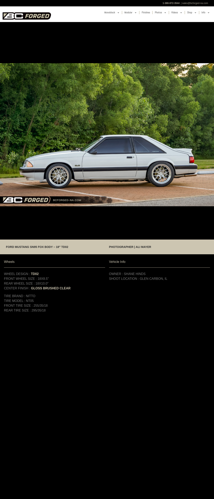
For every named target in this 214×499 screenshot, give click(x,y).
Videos (176, 12)
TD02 (35, 274)
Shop (192, 12)
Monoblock (112, 12)
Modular (130, 12)
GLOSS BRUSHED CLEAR (51, 288)
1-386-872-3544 (171, 3)
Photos (161, 12)
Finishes (146, 12)
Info (205, 12)
